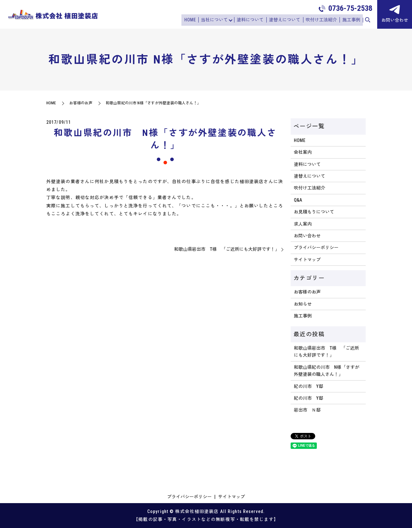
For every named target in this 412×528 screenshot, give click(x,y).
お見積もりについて (314, 211)
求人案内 (303, 224)
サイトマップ (307, 259)
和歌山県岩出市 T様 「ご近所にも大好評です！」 (226, 249)
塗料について (253, 20)
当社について (217, 20)
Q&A (298, 200)
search (367, 20)
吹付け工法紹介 (322, 20)
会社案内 (303, 152)
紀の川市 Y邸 (308, 386)
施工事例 (352, 20)
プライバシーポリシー (316, 247)
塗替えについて (286, 20)
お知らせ (303, 304)
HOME (194, 20)
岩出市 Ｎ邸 (307, 410)
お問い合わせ (307, 235)
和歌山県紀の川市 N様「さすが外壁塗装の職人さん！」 (326, 371)
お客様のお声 (80, 103)
